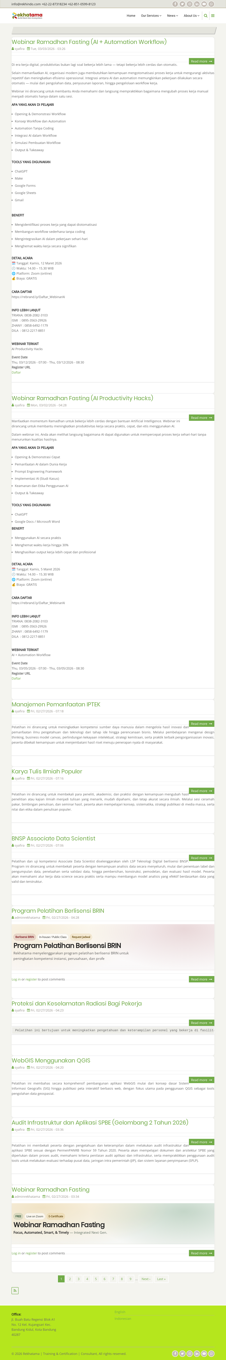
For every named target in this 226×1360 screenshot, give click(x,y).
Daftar (16, 372)
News (172, 15)
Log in (16, 979)
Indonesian (123, 1318)
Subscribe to (113, 1290)
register (31, 979)
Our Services (151, 15)
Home (131, 15)
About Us (192, 15)
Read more (202, 61)
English (120, 1312)
